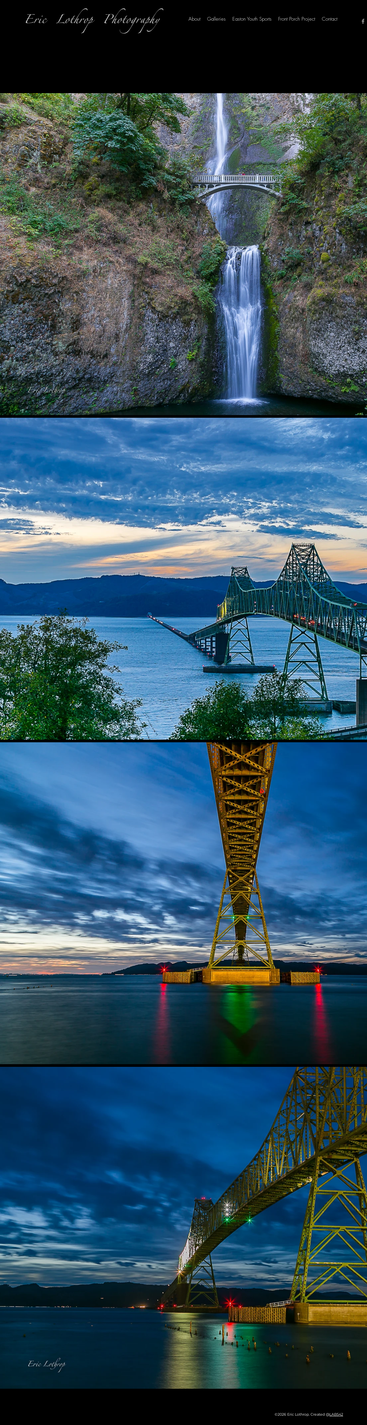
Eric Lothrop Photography (91, 21)
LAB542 (336, 1414)
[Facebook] (363, 21)
